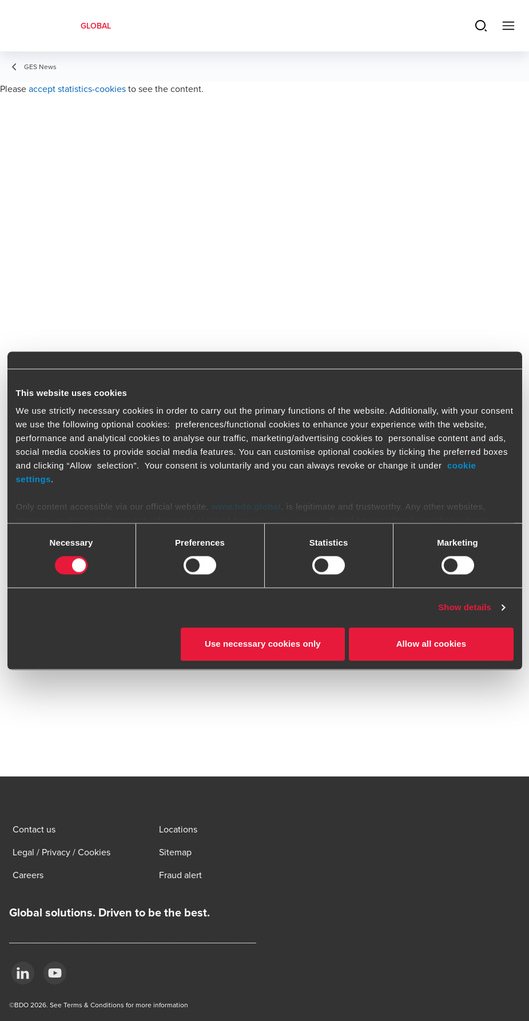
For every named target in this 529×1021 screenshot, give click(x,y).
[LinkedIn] (23, 973)
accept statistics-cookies (77, 88)
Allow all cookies (431, 643)
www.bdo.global (246, 506)
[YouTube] (55, 973)
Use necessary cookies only (263, 643)
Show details (464, 607)
